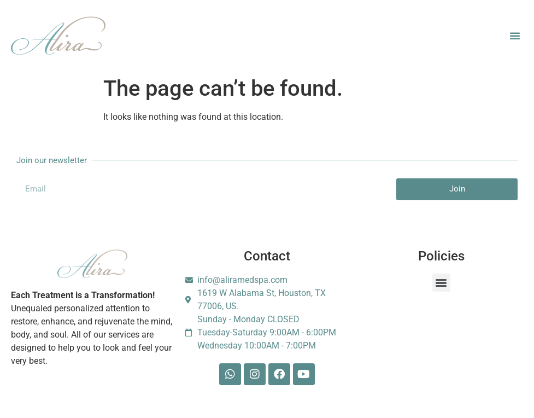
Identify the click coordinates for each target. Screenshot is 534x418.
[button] (515, 35)
